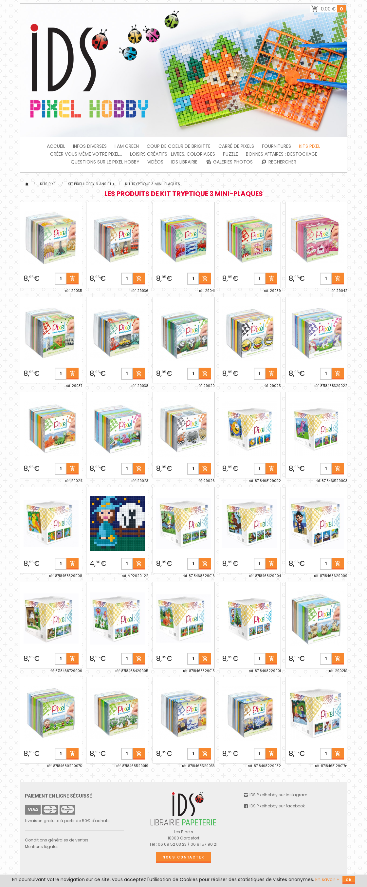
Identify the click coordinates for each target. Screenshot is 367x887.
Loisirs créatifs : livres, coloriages (172, 154)
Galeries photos (229, 162)
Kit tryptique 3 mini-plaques (152, 183)
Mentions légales (42, 846)
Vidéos (155, 162)
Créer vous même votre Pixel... (86, 154)
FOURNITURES (276, 146)
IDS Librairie (184, 162)
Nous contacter (183, 857)
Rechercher (278, 162)
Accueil (56, 146)
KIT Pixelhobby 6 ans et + (91, 183)
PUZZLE (230, 154)
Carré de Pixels (236, 146)
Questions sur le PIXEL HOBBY (105, 162)
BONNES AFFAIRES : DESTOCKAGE (281, 154)
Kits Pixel (309, 146)
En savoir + (327, 879)
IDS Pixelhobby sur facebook (274, 806)
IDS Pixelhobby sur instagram (275, 795)
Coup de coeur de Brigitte (179, 146)
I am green (127, 146)
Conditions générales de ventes (56, 840)
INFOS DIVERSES (90, 146)
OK (349, 880)
